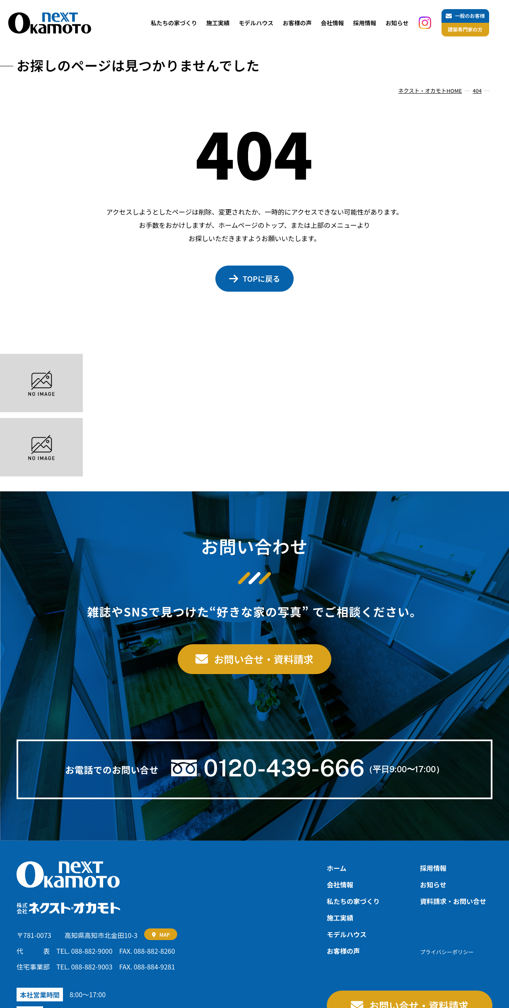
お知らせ (397, 23)
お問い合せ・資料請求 (264, 659)
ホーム (337, 868)
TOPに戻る (261, 278)
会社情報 (332, 23)
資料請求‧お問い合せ (453, 901)
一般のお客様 (470, 15)
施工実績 (217, 23)
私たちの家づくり (174, 23)
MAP (164, 934)
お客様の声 (296, 23)
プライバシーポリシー (447, 952)
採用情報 (364, 23)
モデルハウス (256, 23)
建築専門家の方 (465, 29)
